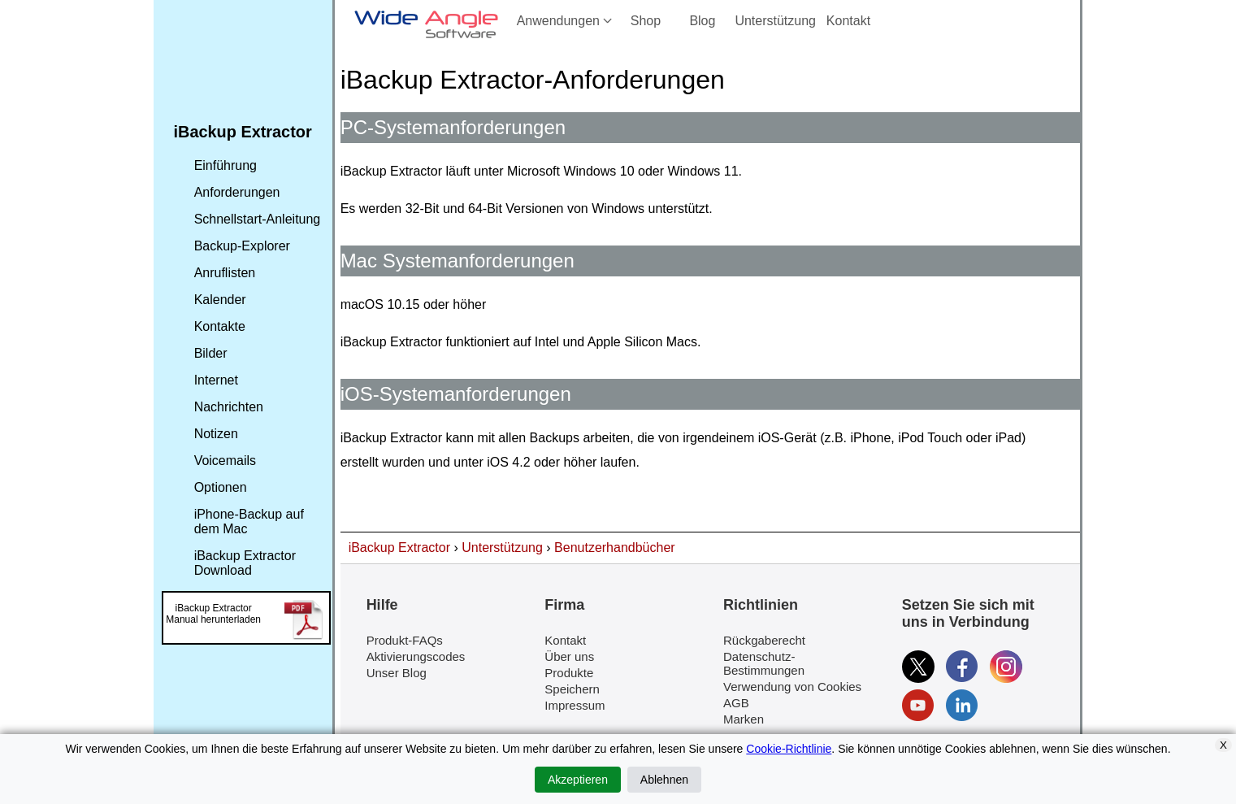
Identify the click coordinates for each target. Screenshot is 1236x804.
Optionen (220, 487)
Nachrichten (228, 407)
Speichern (572, 689)
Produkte (568, 673)
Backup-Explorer (242, 246)
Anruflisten (225, 273)
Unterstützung (775, 21)
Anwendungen (565, 21)
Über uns (569, 656)
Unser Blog (396, 673)
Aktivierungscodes (416, 656)
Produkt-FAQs (404, 640)
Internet (216, 380)
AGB (736, 703)
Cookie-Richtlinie (788, 748)
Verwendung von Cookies (792, 686)
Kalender (220, 299)
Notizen (216, 434)
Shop (646, 21)
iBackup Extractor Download (245, 563)
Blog (702, 21)
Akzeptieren (578, 779)
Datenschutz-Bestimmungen (763, 663)
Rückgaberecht (764, 640)
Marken (743, 719)
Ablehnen (664, 779)
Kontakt (848, 21)
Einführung (225, 165)
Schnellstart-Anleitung (257, 219)
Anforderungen (237, 192)
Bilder (211, 353)
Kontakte (219, 326)
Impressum (574, 705)
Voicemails (225, 460)
